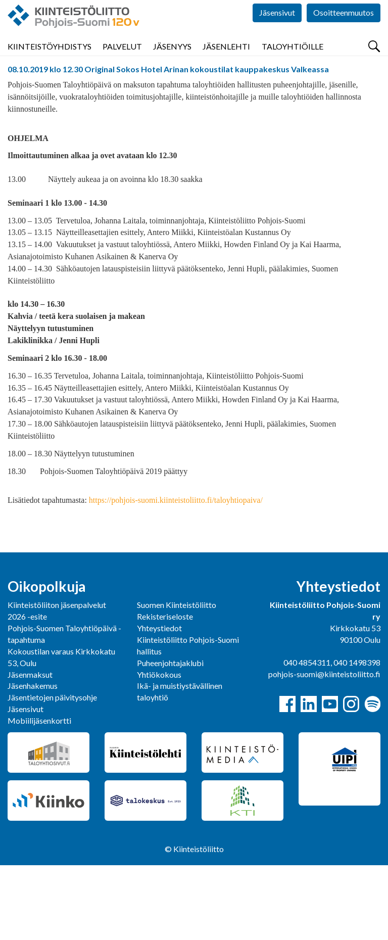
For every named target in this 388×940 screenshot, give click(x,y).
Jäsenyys (172, 60)
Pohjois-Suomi (33, 87)
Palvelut (122, 60)
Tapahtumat (90, 87)
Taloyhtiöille (292, 60)
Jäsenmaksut (30, 749)
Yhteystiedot (159, 703)
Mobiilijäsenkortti (39, 795)
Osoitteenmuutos (343, 30)
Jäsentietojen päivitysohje (52, 772)
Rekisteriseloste (165, 691)
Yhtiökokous (159, 749)
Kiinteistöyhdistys (49, 60)
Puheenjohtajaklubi (170, 737)
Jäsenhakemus (33, 760)
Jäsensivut (277, 30)
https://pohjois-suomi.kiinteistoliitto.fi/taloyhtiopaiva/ (175, 575)
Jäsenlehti (226, 60)
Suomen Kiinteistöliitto (176, 679)
